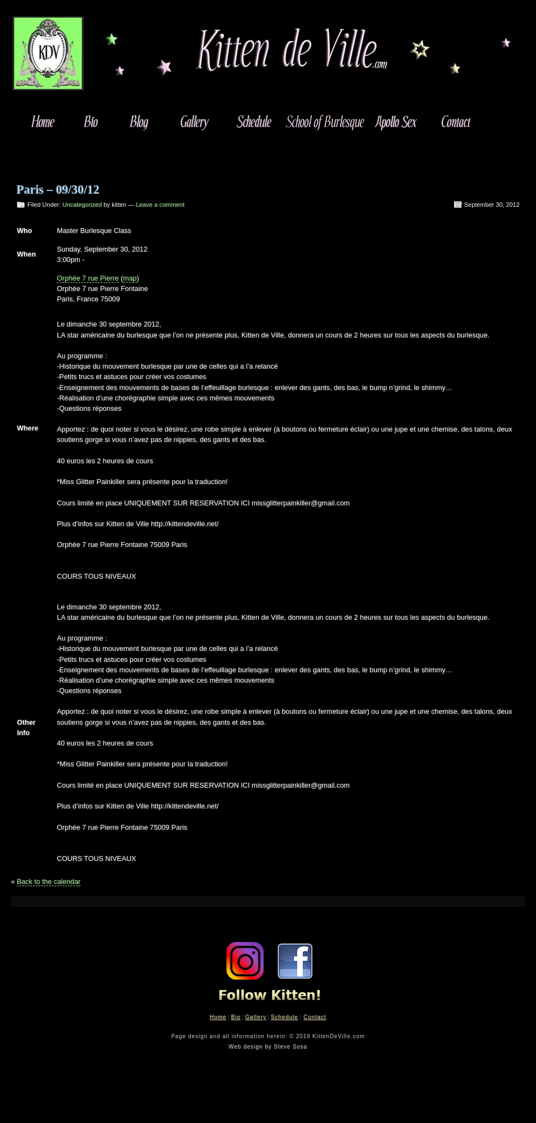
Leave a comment (160, 204)
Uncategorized (82, 204)
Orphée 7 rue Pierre (88, 278)
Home (217, 1017)
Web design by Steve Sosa (268, 1047)
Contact (315, 1017)
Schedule (284, 1017)
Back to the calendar (49, 881)
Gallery (255, 1017)
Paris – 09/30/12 (58, 189)
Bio (235, 1017)
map (130, 278)
